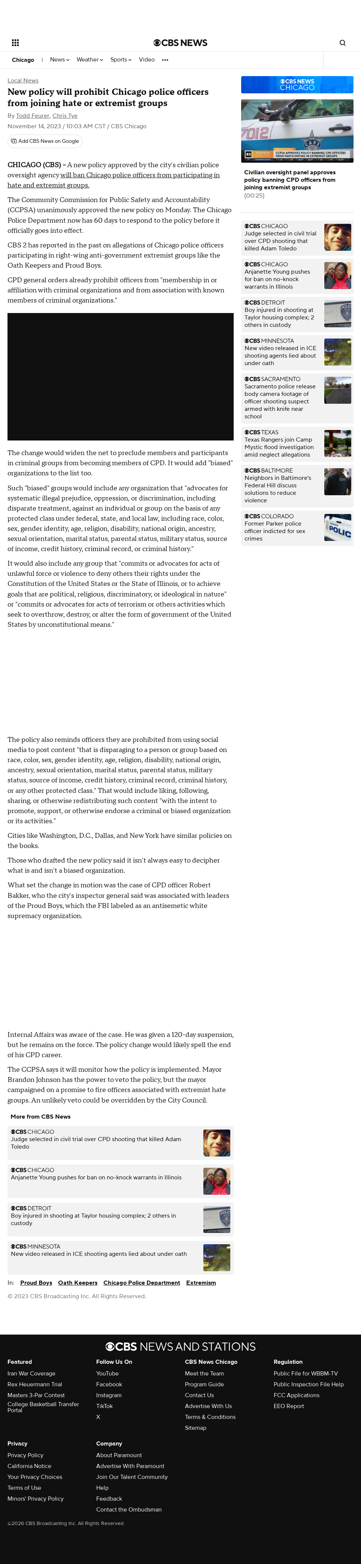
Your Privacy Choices (34, 1477)
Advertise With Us (208, 1406)
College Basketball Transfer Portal (43, 1407)
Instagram (109, 1395)
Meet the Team (204, 1374)
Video (147, 59)
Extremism (201, 1283)
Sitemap (195, 1428)
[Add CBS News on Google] (44, 141)
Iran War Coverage (31, 1374)
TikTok (104, 1406)
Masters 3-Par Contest (36, 1395)
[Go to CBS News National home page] (180, 42)
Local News (23, 81)
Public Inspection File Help (309, 1384)
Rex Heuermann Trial (34, 1384)
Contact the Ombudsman (129, 1510)
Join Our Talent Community (132, 1477)
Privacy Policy (25, 1455)
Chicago (23, 60)
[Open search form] (342, 43)
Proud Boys (36, 1283)
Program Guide (204, 1384)
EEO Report (289, 1406)
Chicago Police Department (141, 1283)
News (59, 59)
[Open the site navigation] (68, 42)
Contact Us (199, 1395)
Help (102, 1488)
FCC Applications (296, 1395)
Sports (120, 59)
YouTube (107, 1374)
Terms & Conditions (210, 1417)
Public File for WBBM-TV (306, 1374)
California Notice (29, 1466)
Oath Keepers (77, 1283)
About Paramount (119, 1455)
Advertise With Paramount (130, 1466)
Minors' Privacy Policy (35, 1499)
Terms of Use (24, 1488)
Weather (90, 59)
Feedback (109, 1499)
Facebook (109, 1384)
